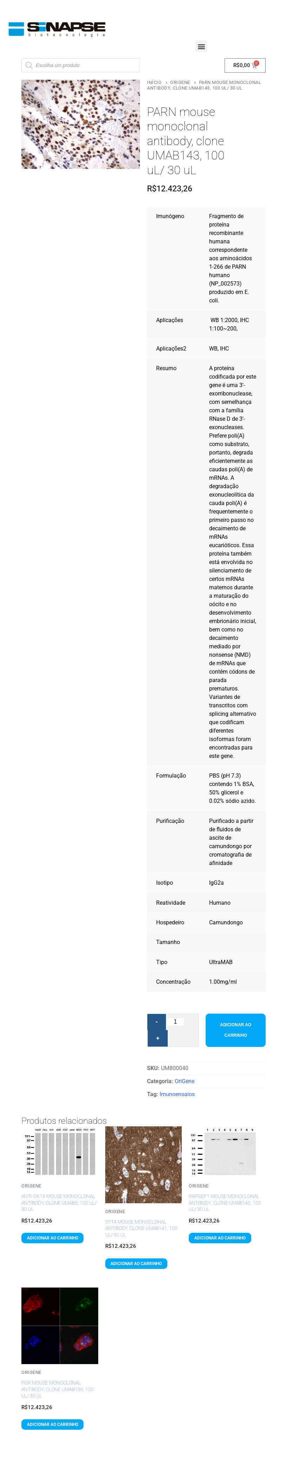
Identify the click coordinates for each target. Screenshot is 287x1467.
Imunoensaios (177, 1094)
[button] (201, 46)
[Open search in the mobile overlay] (80, 65)
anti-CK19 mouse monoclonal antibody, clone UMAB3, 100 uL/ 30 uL (58, 1202)
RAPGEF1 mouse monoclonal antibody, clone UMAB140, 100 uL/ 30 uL (225, 1202)
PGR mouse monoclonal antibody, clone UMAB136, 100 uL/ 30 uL (57, 1389)
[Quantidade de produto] (175, 1022)
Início (154, 82)
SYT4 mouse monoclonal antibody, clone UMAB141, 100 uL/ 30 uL (141, 1228)
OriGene (180, 82)
